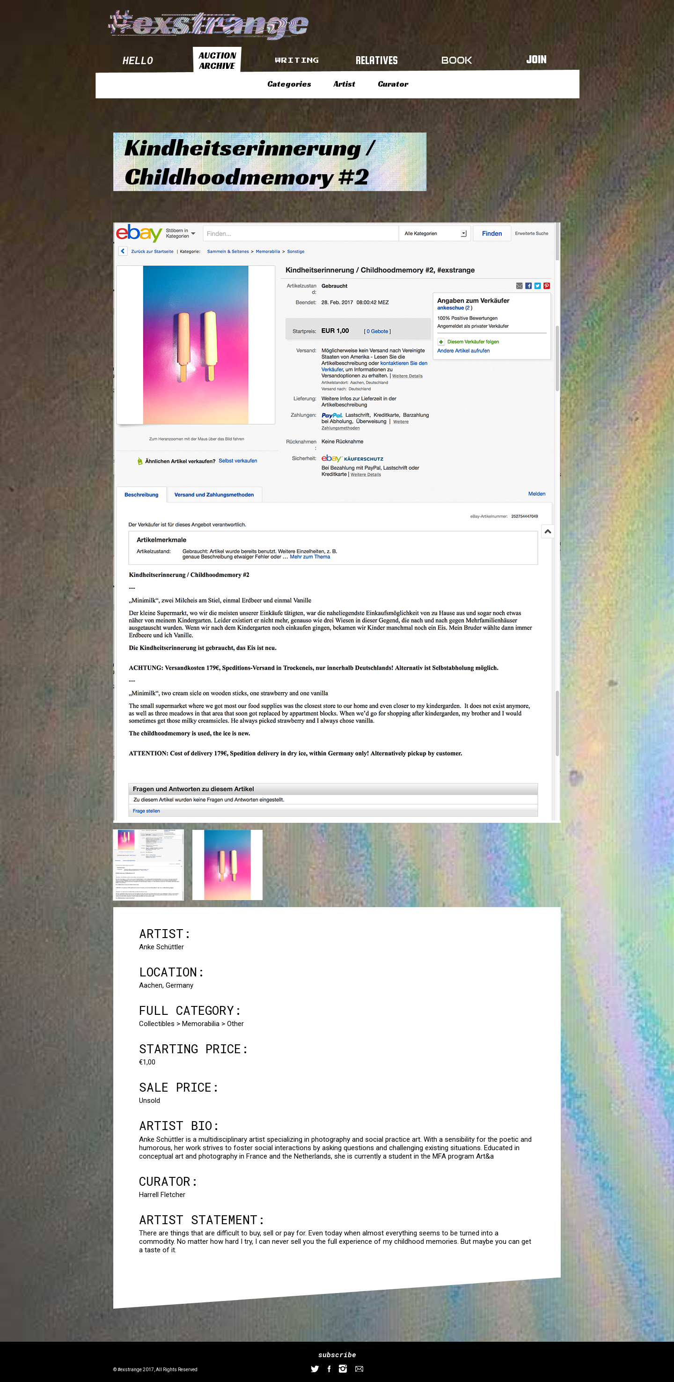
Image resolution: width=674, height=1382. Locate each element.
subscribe (337, 1354)
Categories (289, 84)
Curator (393, 84)
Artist (344, 84)
